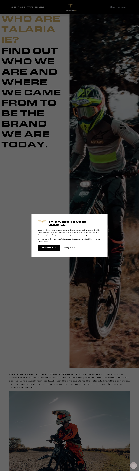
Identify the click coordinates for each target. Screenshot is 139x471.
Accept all (48, 248)
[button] (133, 465)
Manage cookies (69, 248)
